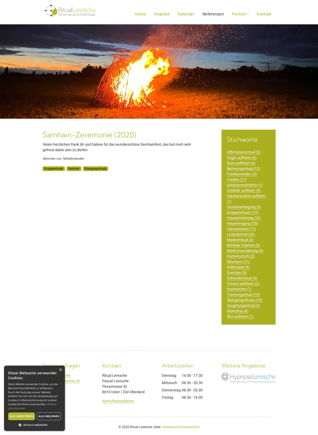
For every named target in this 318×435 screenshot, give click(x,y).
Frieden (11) (236, 179)
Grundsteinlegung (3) (244, 207)
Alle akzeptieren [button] (21, 416)
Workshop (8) (237, 311)
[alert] (34, 398)
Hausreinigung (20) (242, 223)
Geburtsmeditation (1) (244, 185)
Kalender (186, 14)
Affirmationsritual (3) (243, 152)
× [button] (60, 369)
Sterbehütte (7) (239, 289)
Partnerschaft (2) (240, 256)
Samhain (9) (237, 272)
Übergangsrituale (95, 168)
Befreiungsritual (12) (243, 168)
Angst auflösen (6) (242, 157)
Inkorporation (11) (241, 229)
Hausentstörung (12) (243, 218)
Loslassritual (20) (241, 234)
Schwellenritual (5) (242, 278)
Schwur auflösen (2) (243, 283)
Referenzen (213, 14)
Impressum (171, 427)
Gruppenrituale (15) (242, 212)
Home (140, 14)
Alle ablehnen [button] (49, 416)
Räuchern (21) (238, 261)
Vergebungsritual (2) (243, 305)
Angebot (162, 14)
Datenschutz (191, 427)
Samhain (74, 168)
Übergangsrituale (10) (244, 300)
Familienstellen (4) (242, 174)
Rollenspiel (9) (238, 267)
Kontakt (264, 14)
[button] (34, 425)
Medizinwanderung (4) (245, 251)
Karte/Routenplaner (118, 401)
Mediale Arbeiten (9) (243, 245)
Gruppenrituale (53, 168)
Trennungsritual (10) (243, 294)
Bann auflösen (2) (241, 163)
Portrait (240, 14)
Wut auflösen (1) (240, 316)
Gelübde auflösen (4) (243, 190)
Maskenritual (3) (240, 240)
